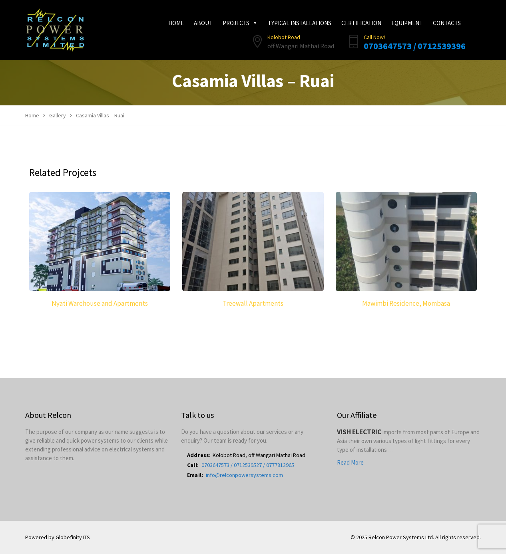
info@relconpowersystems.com (244, 475)
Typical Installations (299, 23)
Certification (361, 23)
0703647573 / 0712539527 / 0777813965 (247, 465)
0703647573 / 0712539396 (415, 46)
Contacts (447, 23)
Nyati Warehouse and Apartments (100, 303)
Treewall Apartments (253, 303)
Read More (350, 462)
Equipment (407, 23)
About (203, 23)
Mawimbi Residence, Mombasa (406, 303)
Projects (240, 23)
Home (176, 23)
